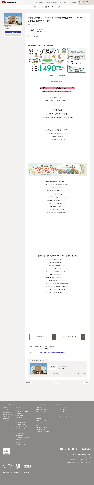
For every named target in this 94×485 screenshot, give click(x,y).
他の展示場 (73, 2)
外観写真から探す (39, 425)
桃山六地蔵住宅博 (19, 435)
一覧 (57, 382)
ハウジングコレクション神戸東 (21, 426)
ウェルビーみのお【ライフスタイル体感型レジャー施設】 (23, 410)
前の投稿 (28, 382)
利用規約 (82, 462)
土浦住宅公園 (6, 420)
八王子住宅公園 (6, 412)
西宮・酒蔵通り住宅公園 (20, 424)
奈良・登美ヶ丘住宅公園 (20, 444)
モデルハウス (36, 7)
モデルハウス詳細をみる (76, 373)
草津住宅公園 (18, 439)
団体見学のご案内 (74, 457)
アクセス (59, 7)
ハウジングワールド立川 (8, 409)
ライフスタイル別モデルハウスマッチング (44, 431)
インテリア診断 (39, 433)
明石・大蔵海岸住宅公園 (20, 428)
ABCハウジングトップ (64, 2)
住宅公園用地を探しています (85, 457)
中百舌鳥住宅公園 (19, 415)
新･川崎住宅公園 (6, 416)
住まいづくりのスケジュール (63, 414)
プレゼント (38, 407)
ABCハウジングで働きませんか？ (84, 454)
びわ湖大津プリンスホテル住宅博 (22, 437)
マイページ (80, 7)
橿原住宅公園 (18, 442)
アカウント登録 (88, 7)
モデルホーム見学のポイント (63, 411)
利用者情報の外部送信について (73, 462)
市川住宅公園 (6, 418)
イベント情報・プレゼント (48, 7)
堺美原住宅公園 (18, 417)
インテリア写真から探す (41, 422)
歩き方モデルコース (62, 409)
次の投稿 (86, 382)
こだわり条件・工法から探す (42, 427)
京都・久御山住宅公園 (19, 433)
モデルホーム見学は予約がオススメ (65, 416)
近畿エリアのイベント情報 (41, 411)
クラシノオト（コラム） (72, 454)
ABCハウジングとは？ (62, 407)
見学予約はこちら (13, 32)
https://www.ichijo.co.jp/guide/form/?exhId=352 (52, 352)
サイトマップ (88, 462)
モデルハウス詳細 (13, 35)
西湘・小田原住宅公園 (7, 414)
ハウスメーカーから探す (41, 420)
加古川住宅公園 (18, 431)
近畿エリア (17, 407)
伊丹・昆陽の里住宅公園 (20, 422)
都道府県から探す (39, 418)
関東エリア (5, 407)
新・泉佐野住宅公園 (19, 420)
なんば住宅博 (18, 413)
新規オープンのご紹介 (40, 429)
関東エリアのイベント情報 (41, 409)
